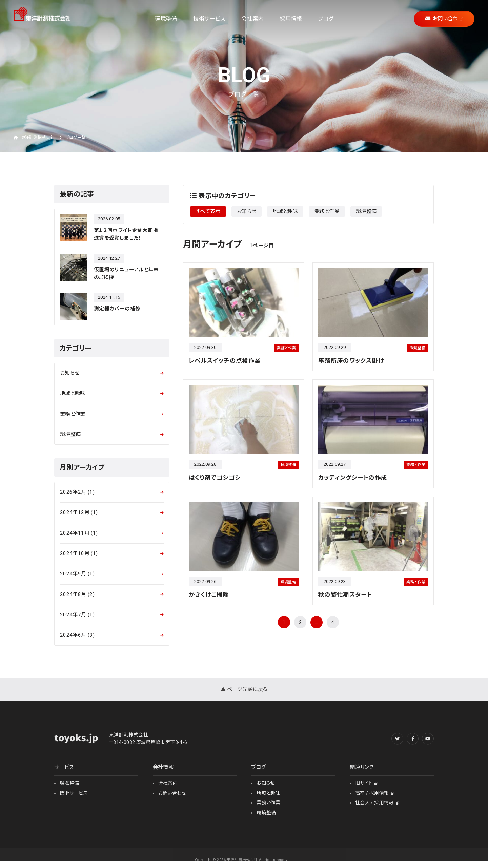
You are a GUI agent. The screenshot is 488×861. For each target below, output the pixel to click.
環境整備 (166, 19)
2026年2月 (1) (77, 492)
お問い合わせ (444, 19)
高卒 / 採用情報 (374, 793)
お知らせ (246, 211)
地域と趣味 (285, 211)
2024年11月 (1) (79, 533)
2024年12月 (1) (79, 512)
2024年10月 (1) (79, 553)
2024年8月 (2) (77, 594)
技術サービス (209, 19)
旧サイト (366, 783)
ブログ (325, 19)
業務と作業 (327, 211)
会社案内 (252, 19)
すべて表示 (208, 211)
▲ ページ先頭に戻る (244, 689)
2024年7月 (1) (77, 615)
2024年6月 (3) (77, 635)
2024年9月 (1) (77, 574)
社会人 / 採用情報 (377, 802)
